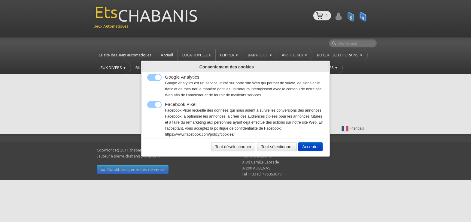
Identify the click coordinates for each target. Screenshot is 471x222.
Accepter (310, 146)
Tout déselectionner (233, 146)
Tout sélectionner (277, 146)
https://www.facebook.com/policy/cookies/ (200, 134)
